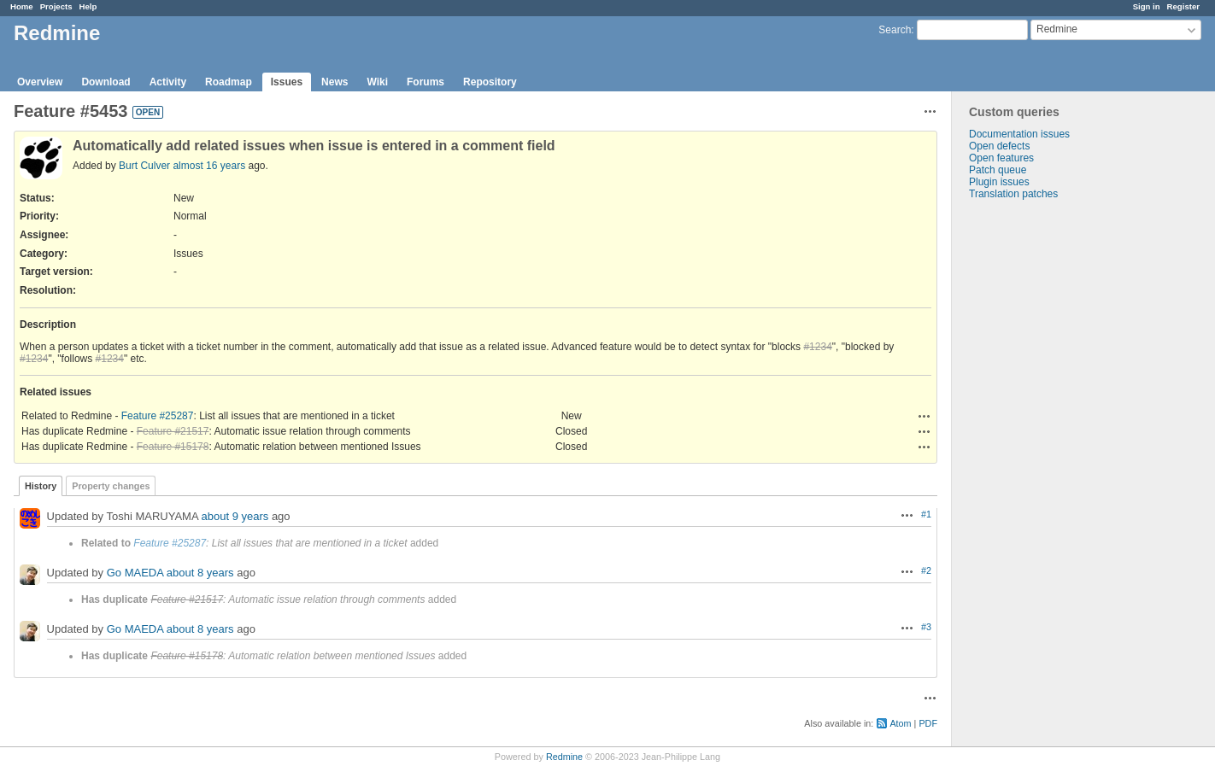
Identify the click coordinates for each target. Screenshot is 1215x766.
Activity (168, 82)
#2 (926, 570)
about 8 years (200, 572)
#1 (926, 514)
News (334, 82)
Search (894, 30)
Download (105, 82)
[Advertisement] (1037, 468)
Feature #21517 (173, 431)
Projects (56, 6)
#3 (926, 627)
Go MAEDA (135, 572)
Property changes (111, 486)
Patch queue (997, 170)
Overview (39, 82)
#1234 (817, 347)
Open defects (999, 146)
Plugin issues (999, 182)
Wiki (377, 82)
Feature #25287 (157, 416)
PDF (928, 723)
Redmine (564, 756)
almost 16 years (209, 166)
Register (1183, 6)
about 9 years (235, 516)
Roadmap (228, 82)
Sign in (1146, 6)
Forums (425, 82)
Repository (490, 82)
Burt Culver (144, 166)
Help (88, 6)
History (40, 486)
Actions (924, 416)
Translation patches (1013, 194)
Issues (286, 82)
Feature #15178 (173, 447)
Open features (1001, 158)
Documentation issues (1019, 134)
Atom (900, 723)
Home (21, 6)
